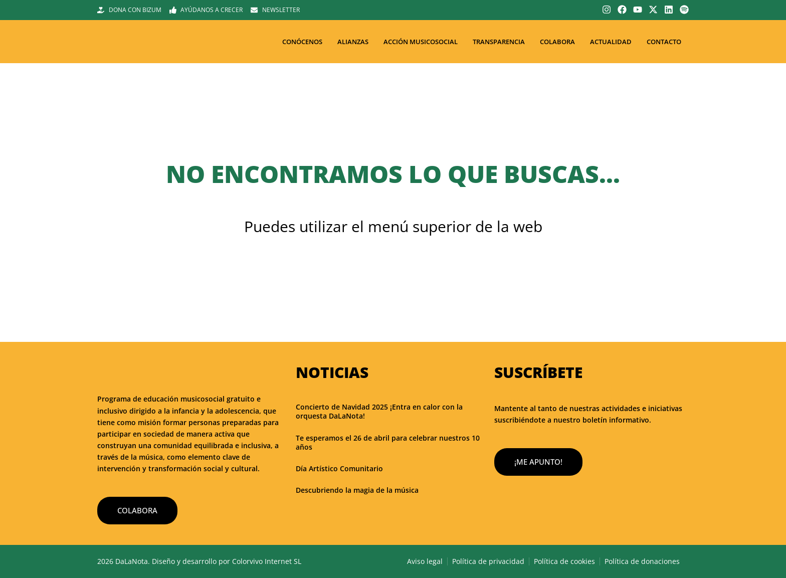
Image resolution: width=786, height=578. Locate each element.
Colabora (557, 41)
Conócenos (302, 41)
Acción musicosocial (420, 41)
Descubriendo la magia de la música (357, 490)
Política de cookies (564, 561)
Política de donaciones (642, 561)
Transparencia (499, 41)
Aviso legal (425, 561)
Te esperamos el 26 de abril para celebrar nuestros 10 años (388, 442)
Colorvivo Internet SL (266, 561)
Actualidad (611, 41)
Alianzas (352, 41)
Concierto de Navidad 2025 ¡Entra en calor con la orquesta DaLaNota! (379, 411)
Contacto (664, 41)
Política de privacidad (488, 561)
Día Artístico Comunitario (339, 468)
